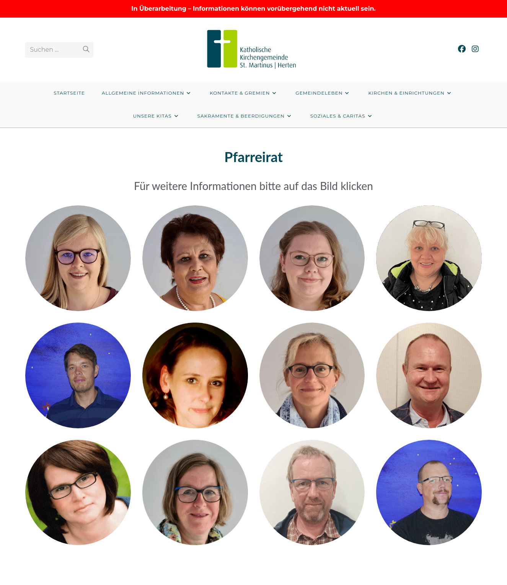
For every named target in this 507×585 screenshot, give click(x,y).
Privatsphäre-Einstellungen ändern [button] (354, 580)
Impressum (469, 580)
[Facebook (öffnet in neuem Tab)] (462, 49)
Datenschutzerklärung (424, 580)
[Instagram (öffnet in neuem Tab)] (475, 49)
